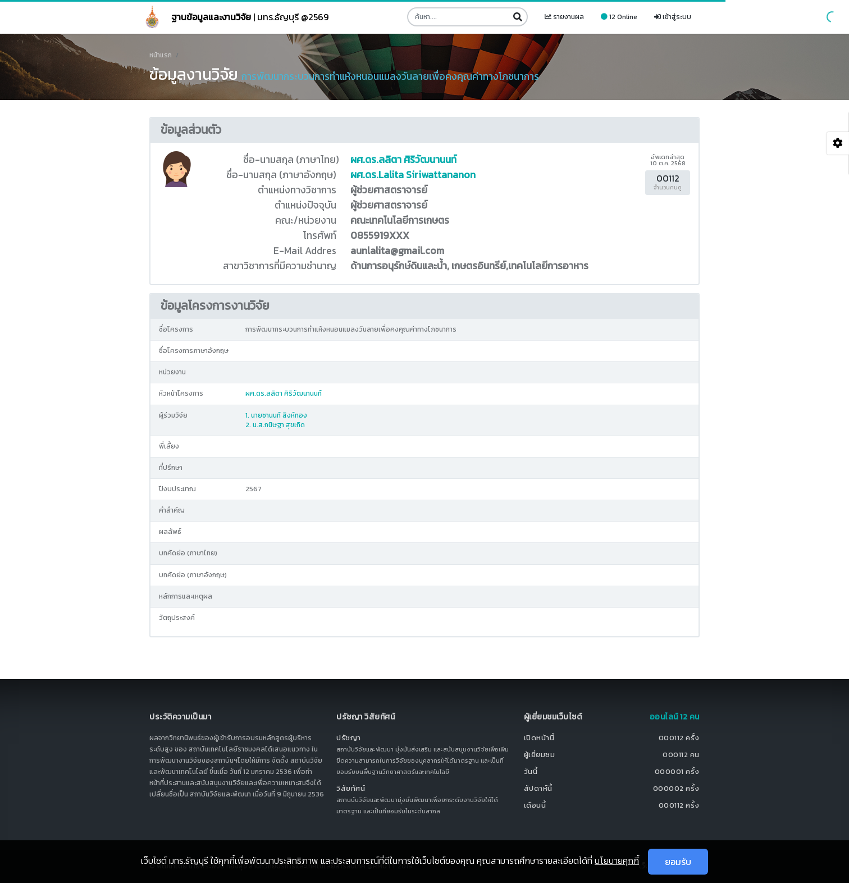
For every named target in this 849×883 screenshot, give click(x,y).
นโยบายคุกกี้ (617, 860)
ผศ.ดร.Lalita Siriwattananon (413, 174)
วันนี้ (531, 771)
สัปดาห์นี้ (538, 788)
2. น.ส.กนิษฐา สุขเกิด (275, 425)
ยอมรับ (678, 861)
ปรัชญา (348, 737)
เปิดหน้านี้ (539, 737)
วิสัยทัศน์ (350, 788)
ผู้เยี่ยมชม (539, 754)
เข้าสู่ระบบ (672, 17)
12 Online (619, 17)
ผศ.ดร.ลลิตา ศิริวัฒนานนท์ (403, 159)
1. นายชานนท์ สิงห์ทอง (276, 415)
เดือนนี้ (535, 805)
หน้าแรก (160, 55)
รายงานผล (564, 17)
